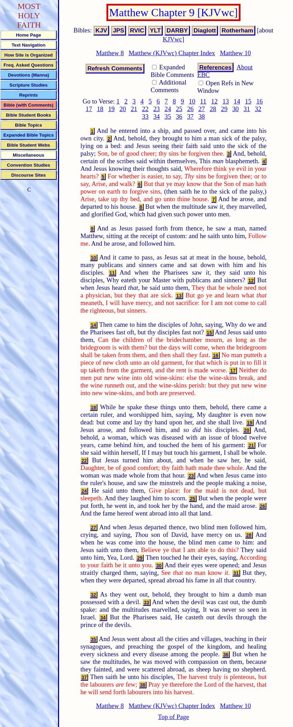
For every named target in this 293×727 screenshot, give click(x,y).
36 (179, 116)
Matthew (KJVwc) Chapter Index (172, 53)
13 (226, 101)
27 (201, 108)
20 (123, 108)
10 (192, 101)
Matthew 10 (235, 53)
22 (145, 108)
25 (179, 108)
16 (259, 101)
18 (100, 108)
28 (213, 108)
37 (190, 116)
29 (224, 108)
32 (258, 108)
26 (190, 108)
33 (145, 116)
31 (247, 108)
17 (89, 108)
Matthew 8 (110, 53)
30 (235, 108)
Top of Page (173, 716)
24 (167, 108)
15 (248, 101)
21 (134, 108)
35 (167, 116)
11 (203, 101)
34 (156, 116)
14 (237, 101)
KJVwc (172, 39)
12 (214, 101)
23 (156, 108)
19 (111, 108)
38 (201, 116)
